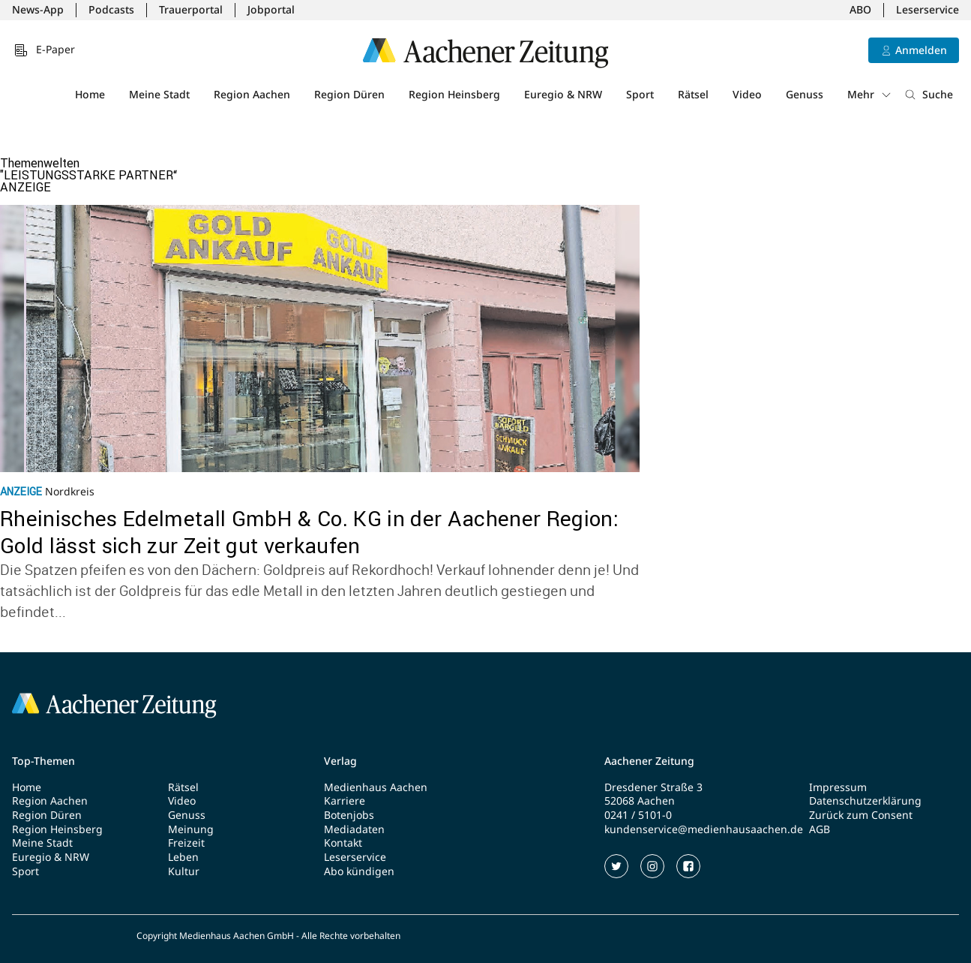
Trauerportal (191, 10)
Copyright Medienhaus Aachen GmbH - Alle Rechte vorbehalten (268, 936)
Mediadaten (354, 829)
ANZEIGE (25, 186)
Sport (640, 94)
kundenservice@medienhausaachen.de (703, 829)
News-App (38, 10)
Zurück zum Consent (861, 815)
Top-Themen (43, 761)
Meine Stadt (159, 94)
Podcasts (111, 10)
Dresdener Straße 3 (653, 787)
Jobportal (271, 10)
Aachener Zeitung (649, 761)
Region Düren (349, 94)
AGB (819, 829)
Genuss (804, 94)
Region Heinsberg (454, 94)
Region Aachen (252, 94)
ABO (860, 10)
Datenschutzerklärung (865, 801)
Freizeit (186, 843)
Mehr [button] (869, 94)
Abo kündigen (359, 871)
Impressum (838, 787)
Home (90, 94)
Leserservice (927, 10)
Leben (183, 857)
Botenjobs (349, 815)
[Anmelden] (913, 50)
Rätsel (693, 94)
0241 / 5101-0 (638, 815)
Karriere (344, 801)
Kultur (183, 871)
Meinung (191, 829)
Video (747, 94)
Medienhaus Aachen (375, 787)
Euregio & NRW (563, 94)
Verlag (340, 761)
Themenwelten (39, 162)
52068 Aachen (639, 801)
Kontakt (343, 843)
